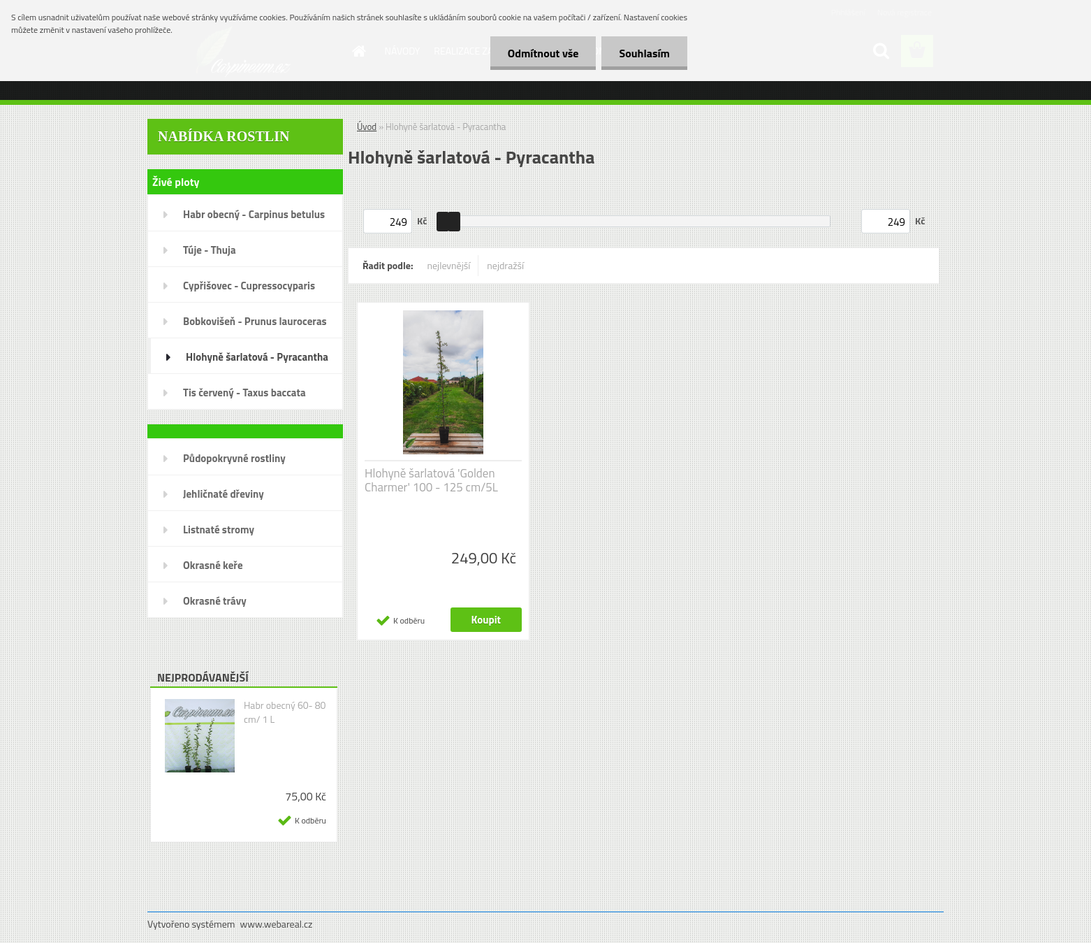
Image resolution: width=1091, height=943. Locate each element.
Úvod (366, 127)
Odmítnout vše (543, 53)
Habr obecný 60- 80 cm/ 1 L (285, 712)
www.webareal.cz (276, 923)
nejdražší (505, 265)
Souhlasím (644, 53)
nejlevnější (449, 265)
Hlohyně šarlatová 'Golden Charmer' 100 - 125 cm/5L (431, 480)
